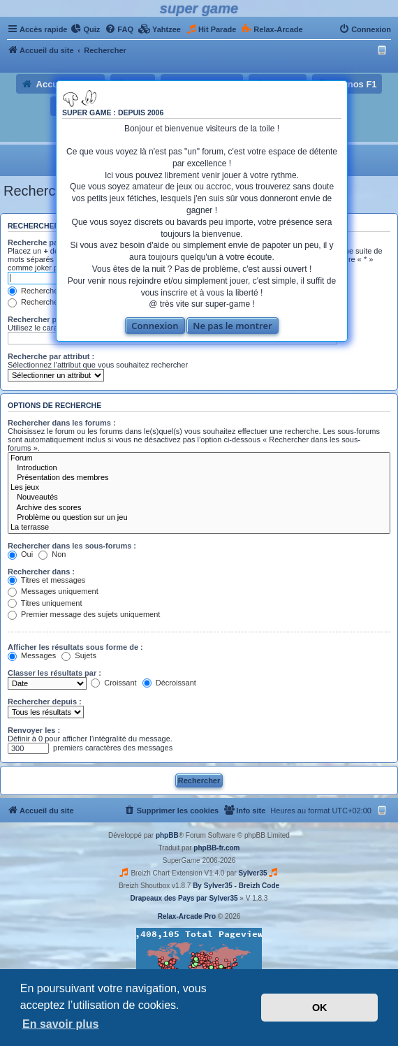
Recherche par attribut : (51, 356)
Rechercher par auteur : (51, 319)
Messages (32, 655)
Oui (20, 554)
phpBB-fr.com (216, 848)
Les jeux (199, 488)
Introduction (199, 468)
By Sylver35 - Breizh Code (236, 885)
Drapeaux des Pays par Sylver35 (184, 898)
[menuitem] (85, 29)
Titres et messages (46, 580)
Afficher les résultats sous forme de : (75, 647)
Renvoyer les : (34, 730)
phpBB (167, 835)
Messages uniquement (53, 591)
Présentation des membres (199, 478)
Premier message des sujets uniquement (84, 614)
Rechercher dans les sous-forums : (72, 546)
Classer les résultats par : (54, 673)
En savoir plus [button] (60, 1024)
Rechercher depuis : (45, 701)
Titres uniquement (45, 603)
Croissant (114, 682)
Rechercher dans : (41, 571)
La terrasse (199, 527)
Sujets (78, 655)
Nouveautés (199, 497)
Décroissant (169, 682)
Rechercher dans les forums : (62, 423)
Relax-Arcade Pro (187, 916)
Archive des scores (199, 508)
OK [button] (319, 1007)
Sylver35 (252, 873)
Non (52, 554)
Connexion (154, 325)
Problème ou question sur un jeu (199, 518)
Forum (199, 458)
